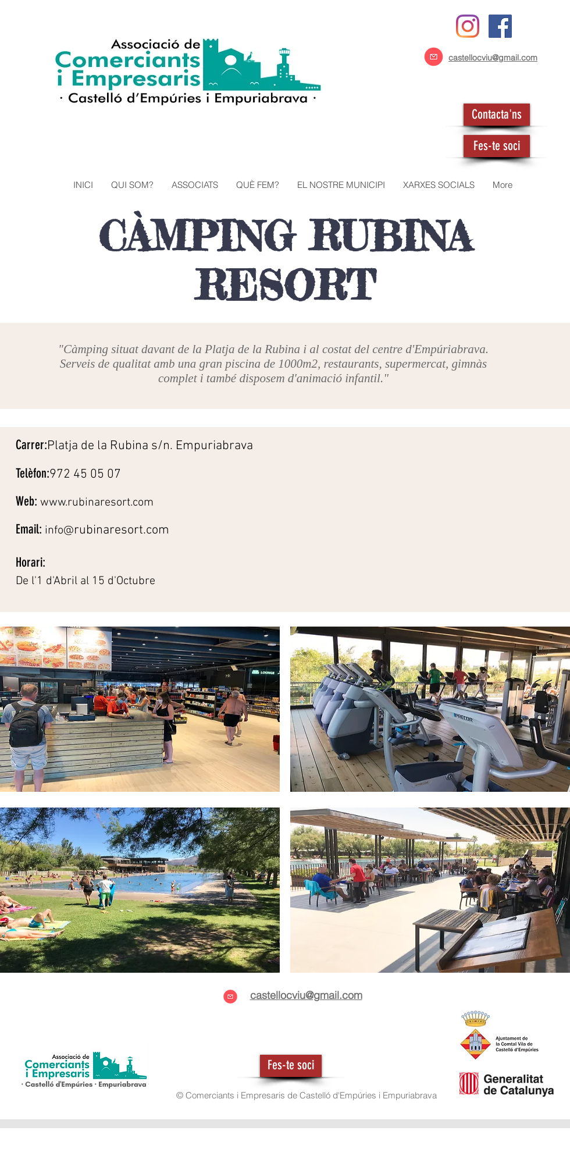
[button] (194, 185)
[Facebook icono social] (500, 26)
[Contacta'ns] (497, 115)
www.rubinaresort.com (97, 503)
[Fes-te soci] (497, 146)
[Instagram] (467, 26)
